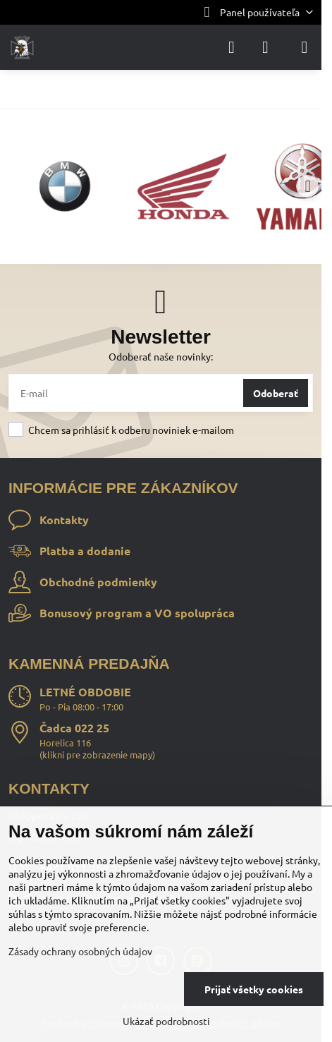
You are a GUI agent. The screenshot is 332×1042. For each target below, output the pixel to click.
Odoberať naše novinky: (161, 356)
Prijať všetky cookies (253, 989)
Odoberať (275, 393)
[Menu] (304, 47)
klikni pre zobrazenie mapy (97, 755)
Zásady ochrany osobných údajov (80, 951)
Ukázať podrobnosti (166, 1020)
